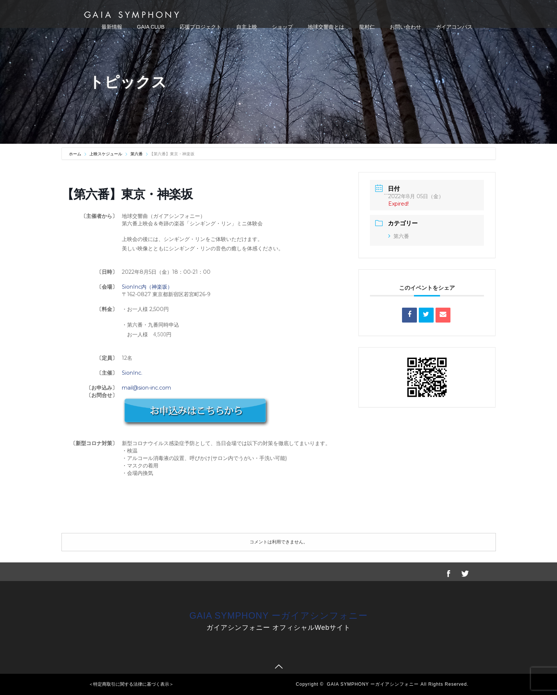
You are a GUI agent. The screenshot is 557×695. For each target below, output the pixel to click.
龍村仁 (367, 27)
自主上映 (246, 27)
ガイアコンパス (454, 27)
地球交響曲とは (326, 27)
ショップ (282, 27)
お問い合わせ (405, 27)
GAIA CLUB (151, 27)
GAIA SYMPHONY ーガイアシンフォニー (278, 615)
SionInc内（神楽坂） (147, 286)
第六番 (136, 153)
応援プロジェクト (200, 27)
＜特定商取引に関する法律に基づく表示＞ (131, 684)
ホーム (75, 153)
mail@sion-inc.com (146, 387)
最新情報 (111, 27)
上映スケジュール (105, 153)
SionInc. (132, 372)
